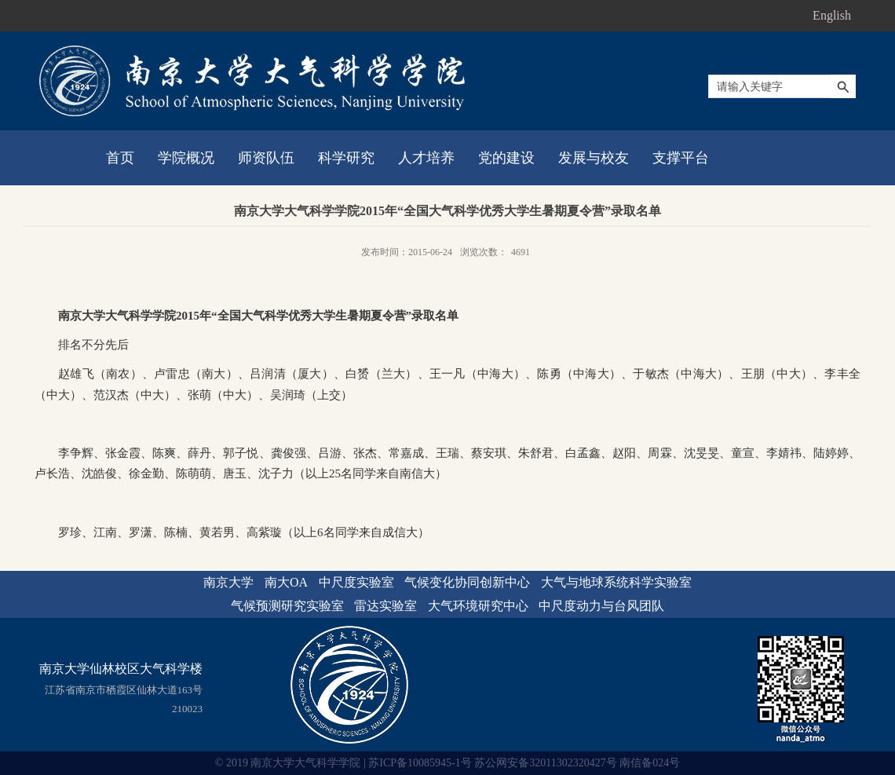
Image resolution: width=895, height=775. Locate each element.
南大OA (286, 582)
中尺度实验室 (356, 582)
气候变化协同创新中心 (467, 582)
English (832, 15)
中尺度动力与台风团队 (601, 605)
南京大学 (228, 582)
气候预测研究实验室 (287, 605)
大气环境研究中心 (478, 605)
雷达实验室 (385, 605)
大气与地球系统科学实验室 (616, 582)
